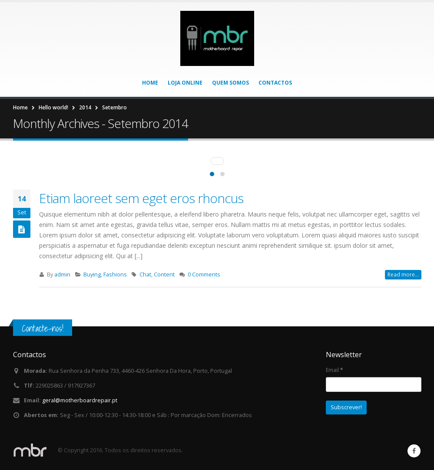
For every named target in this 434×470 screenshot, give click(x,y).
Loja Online (185, 82)
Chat (145, 274)
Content (164, 274)
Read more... (403, 274)
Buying (92, 274)
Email (334, 369)
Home (150, 82)
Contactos (275, 82)
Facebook (414, 450)
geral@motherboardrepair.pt (79, 400)
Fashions (115, 274)
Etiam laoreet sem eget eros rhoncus (141, 198)
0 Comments (204, 274)
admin (62, 274)
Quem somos (230, 82)
